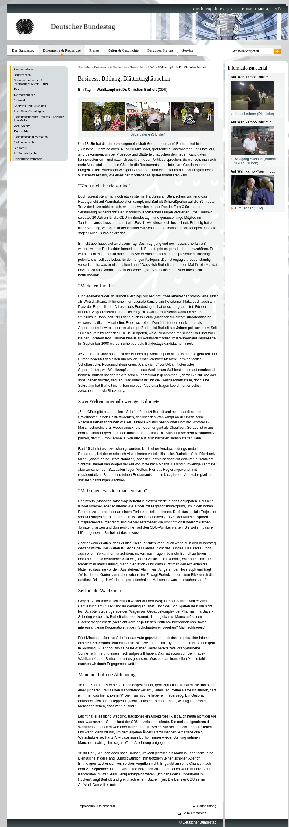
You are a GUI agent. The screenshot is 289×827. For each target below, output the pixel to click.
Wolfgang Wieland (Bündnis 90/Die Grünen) (255, 161)
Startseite (84, 67)
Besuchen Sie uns (160, 50)
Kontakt (247, 9)
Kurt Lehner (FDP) (248, 208)
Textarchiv (137, 67)
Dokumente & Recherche (110, 67)
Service (188, 50)
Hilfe (277, 9)
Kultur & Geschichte (123, 50)
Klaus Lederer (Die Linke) (254, 114)
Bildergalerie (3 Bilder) (148, 134)
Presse (94, 50)
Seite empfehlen (194, 813)
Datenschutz (106, 806)
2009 (151, 67)
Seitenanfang (207, 806)
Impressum (87, 806)
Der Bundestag (23, 50)
